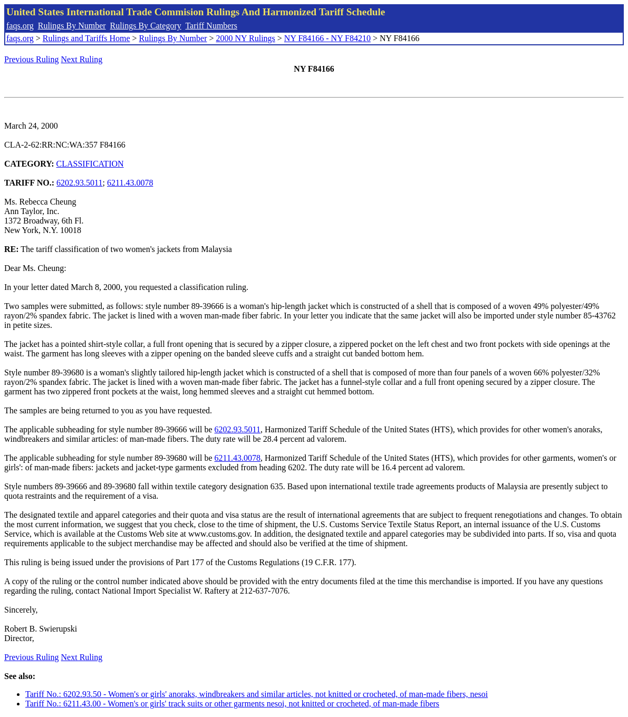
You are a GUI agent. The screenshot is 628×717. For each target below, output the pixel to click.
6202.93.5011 (79, 182)
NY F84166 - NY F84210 (327, 38)
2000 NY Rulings (245, 38)
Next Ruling (82, 59)
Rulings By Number (72, 25)
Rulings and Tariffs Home (86, 38)
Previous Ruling (31, 59)
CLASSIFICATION (90, 163)
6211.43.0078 (130, 182)
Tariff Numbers (211, 25)
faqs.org (20, 25)
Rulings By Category (145, 25)
